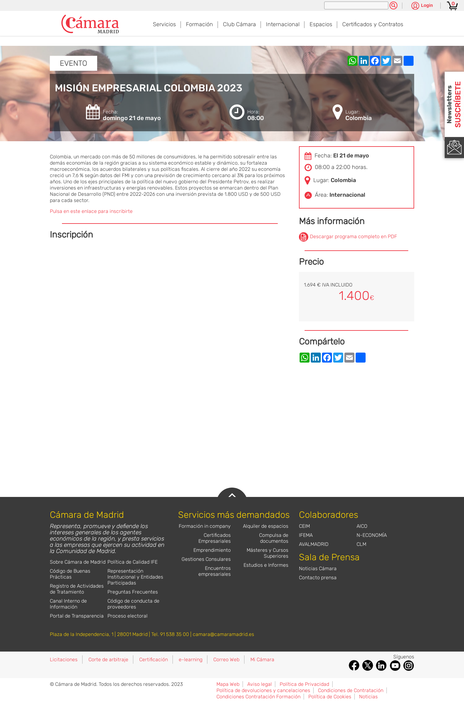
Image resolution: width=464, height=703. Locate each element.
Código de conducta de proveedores (133, 604)
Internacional (283, 24)
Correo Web (226, 659)
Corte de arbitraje (108, 659)
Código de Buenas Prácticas (70, 574)
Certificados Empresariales (214, 538)
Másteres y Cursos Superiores (267, 553)
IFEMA (306, 535)
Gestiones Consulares (206, 559)
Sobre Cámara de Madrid (78, 562)
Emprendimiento (212, 550)
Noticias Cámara (318, 568)
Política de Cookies (329, 697)
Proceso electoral (127, 616)
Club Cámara (239, 24)
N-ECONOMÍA (372, 535)
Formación (199, 24)
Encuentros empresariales (214, 571)
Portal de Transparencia (77, 616)
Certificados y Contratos (372, 24)
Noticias (368, 697)
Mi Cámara (262, 659)
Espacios (321, 24)
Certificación (153, 659)
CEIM (304, 526)
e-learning (190, 659)
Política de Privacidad (304, 684)
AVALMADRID (314, 544)
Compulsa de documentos (273, 538)
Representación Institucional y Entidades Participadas (135, 577)
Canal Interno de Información (68, 604)
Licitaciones (64, 659)
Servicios (164, 24)
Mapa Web (227, 684)
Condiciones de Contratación (350, 690)
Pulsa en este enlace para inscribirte (91, 211)
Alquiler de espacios (265, 526)
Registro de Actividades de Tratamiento (77, 589)
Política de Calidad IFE (132, 562)
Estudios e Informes (266, 565)
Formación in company (205, 526)
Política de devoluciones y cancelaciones (263, 690)
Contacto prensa (318, 577)
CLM (361, 544)
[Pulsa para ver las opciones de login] (422, 6)
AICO (362, 526)
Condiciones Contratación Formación (258, 697)
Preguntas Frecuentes (132, 592)
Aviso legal (259, 684)
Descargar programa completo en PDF (353, 236)
